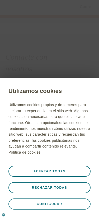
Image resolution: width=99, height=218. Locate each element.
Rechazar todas (49, 187)
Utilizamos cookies (35, 91)
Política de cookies (24, 152)
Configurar (49, 204)
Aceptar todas (50, 171)
